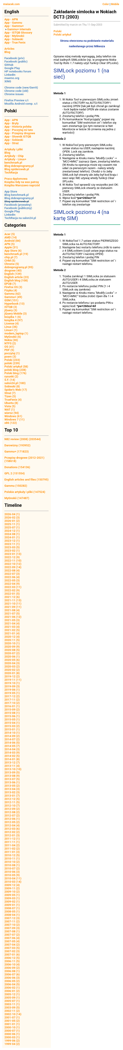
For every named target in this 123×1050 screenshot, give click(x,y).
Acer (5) (9, 234)
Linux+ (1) (10, 330)
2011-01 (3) (12, 852)
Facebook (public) (15, 61)
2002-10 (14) (12, 1014)
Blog (7, 52)
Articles (9, 48)
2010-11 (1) (12, 858)
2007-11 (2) (12, 921)
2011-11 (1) (12, 842)
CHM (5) (9, 260)
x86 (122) (10, 422)
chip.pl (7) (10, 257)
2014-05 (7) (12, 746)
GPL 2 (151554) (14, 473)
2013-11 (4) (12, 765)
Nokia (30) (11, 340)
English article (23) (16, 277)
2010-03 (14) (12, 881)
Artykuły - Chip (14, 156)
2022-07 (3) (12, 573)
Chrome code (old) (16, 90)
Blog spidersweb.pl (16, 169)
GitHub (8, 64)
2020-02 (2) (12, 669)
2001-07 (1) (12, 1017)
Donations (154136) (17, 467)
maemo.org (11, 78)
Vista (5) (9, 406)
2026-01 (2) (12, 520)
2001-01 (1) (12, 1024)
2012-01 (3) (12, 835)
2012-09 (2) (12, 809)
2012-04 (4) (12, 825)
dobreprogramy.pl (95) (18, 267)
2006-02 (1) (12, 987)
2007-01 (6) (12, 954)
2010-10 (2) (12, 861)
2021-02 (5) (12, 630)
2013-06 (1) (12, 782)
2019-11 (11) (12, 679)
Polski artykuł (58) (16, 366)
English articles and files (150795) (26, 479)
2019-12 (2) (12, 676)
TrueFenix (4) (12, 399)
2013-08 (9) (12, 775)
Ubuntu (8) (11, 403)
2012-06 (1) (12, 818)
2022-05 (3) (12, 580)
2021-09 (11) (12, 607)
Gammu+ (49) (13, 297)
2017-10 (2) (12, 703)
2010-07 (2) (12, 868)
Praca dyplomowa (15, 178)
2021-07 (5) (12, 613)
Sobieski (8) (12, 386)
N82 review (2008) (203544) (22, 439)
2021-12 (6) (12, 597)
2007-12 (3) (12, 918)
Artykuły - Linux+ (15, 159)
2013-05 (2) (12, 785)
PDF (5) (9, 350)
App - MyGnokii (14, 36)
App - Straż (11, 143)
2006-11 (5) (12, 961)
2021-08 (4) (12, 610)
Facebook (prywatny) (17, 204)
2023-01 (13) (12, 554)
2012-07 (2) (12, 815)
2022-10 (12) (12, 564)
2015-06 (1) (12, 716)
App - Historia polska (17, 126)
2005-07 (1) (12, 1001)
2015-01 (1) (12, 729)
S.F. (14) (9, 379)
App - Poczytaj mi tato (18, 130)
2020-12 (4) (12, 636)
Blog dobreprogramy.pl (19, 166)
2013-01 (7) (12, 795)
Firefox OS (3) (13, 287)
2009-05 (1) (12, 895)
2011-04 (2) (12, 845)
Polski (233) (12, 360)
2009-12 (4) (12, 885)
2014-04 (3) (12, 749)
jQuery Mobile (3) (15, 313)
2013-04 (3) (12, 789)
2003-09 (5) (12, 1007)
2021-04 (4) (12, 623)
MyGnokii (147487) (16, 498)
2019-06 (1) (12, 689)
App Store (10, 191)
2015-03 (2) (12, 726)
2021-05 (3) (12, 620)
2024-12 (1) (12, 530)
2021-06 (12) (12, 616)
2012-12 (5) (12, 799)
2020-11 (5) (12, 640)
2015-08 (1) (12, 712)
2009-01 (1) (12, 905)
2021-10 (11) (12, 603)
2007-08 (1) (12, 931)
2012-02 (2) (12, 832)
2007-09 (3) (12, 928)
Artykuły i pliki (13, 149)
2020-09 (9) (12, 646)
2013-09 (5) (12, 772)
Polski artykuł (62, 34)
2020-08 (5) (12, 650)
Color (105, 4)
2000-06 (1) (12, 1034)
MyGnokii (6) (12, 336)
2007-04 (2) (12, 944)
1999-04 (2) (12, 1044)
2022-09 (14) (12, 567)
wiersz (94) (11, 413)
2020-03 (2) (12, 666)
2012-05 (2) (12, 822)
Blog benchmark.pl (16, 194)
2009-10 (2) (12, 891)
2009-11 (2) (12, 888)
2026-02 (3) (12, 517)
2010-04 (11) (12, 878)
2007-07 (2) (12, 934)
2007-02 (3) (12, 951)
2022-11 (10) (12, 560)
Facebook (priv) (14, 58)
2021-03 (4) (12, 626)
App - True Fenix (14, 42)
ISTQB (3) (10, 307)
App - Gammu (13, 22)
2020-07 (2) (12, 653)
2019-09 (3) (12, 686)
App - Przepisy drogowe (19, 133)
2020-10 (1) (12, 643)
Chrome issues (14, 94)
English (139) (12, 273)
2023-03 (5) (12, 547)
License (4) (11, 323)
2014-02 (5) (12, 756)
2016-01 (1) (12, 706)
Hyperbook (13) (14, 303)
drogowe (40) (13, 270)
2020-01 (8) (12, 673)
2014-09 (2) (12, 736)
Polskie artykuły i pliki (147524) (24, 492)
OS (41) (9, 346)
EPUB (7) (10, 283)
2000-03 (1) (12, 1037)
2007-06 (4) (12, 938)
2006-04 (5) (12, 984)
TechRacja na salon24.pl (20, 218)
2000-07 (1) (12, 1030)
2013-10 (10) (12, 769)
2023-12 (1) (12, 540)
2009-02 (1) (12, 901)
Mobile (115, 4)
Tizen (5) (10, 396)
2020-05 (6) (12, 660)
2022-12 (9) (12, 557)
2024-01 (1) (12, 537)
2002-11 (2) (12, 1010)
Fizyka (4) (10, 290)
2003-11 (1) (12, 1004)
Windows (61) (13, 416)
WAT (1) (9, 409)
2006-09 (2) (12, 967)
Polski (58, 31)
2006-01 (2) (12, 991)
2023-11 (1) (12, 544)
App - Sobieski (13, 39)
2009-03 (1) (12, 898)
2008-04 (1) (12, 914)
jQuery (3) (10, 310)
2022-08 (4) (12, 570)
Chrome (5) (11, 264)
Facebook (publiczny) (18, 208)
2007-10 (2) (12, 924)
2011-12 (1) (12, 838)
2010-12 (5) (12, 855)
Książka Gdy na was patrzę (21, 182)
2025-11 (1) (12, 524)
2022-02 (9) (12, 590)
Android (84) (12, 240)
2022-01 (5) (12, 593)
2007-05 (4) (12, 941)
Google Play (12, 68)
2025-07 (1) (12, 527)
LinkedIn (9, 74)
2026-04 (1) (12, 514)
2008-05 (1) (12, 911)
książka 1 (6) (12, 317)
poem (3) (10, 356)
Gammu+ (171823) (16, 451)
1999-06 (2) (12, 1040)
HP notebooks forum (17, 71)
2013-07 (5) (12, 779)
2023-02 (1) (12, 550)
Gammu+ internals (19, 29)
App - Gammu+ (14, 26)
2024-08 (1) (12, 534)
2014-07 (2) (12, 739)
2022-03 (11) (12, 587)
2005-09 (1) (12, 997)
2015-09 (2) (12, 709)
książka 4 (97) (13, 320)
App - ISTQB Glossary (18, 32)
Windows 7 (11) (14, 419)
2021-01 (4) (12, 633)
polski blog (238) (15, 369)
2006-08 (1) (12, 971)
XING (7, 81)
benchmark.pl (13, 162)
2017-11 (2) (12, 699)
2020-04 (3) (12, 663)
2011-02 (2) (12, 848)
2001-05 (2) (12, 1020)
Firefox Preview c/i (16, 100)
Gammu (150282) (15, 485)
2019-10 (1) (12, 683)
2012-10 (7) (12, 805)
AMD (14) (10, 237)
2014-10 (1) (12, 732)
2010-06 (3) (12, 871)
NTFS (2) (10, 343)
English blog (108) (16, 280)
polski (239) (12, 363)
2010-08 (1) (12, 865)
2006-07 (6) (12, 974)
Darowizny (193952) (17, 445)
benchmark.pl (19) (16, 254)
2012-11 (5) (12, 802)
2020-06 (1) (12, 656)
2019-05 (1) (12, 693)
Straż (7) (9, 393)
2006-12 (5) (12, 958)
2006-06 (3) (12, 977)
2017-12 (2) (12, 696)
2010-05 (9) (12, 875)
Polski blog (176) (15, 373)
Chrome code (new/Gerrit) (21, 87)
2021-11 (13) (12, 600)
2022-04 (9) (12, 583)
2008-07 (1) (12, 908)
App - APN (11, 19)
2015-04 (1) (12, 722)
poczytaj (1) (12, 353)
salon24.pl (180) (15, 383)
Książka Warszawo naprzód (22, 185)
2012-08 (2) (12, 812)
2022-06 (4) (12, 577)
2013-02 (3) (12, 792)
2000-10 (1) (12, 1027)
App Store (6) (12, 250)
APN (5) (9, 244)
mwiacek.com (11, 4)
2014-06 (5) (12, 742)
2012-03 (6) (12, 828)
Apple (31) (11, 247)
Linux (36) (10, 326)
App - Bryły (11, 123)
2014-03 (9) (12, 752)
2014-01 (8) (12, 759)
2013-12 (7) (12, 762)
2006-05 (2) (12, 981)
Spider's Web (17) (15, 389)
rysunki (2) (11, 376)
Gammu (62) (12, 293)
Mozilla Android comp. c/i (20, 103)
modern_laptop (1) (16, 333)
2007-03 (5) (12, 948)
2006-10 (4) (12, 964)
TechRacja (11, 172)
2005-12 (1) (12, 994)
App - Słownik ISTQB (17, 136)
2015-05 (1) (12, 719)
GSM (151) (11, 300)
